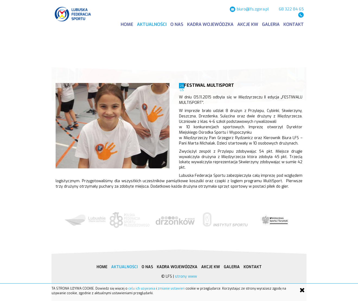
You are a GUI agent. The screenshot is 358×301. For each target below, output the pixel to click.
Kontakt (293, 23)
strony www (186, 276)
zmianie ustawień (171, 288)
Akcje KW (247, 23)
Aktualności (152, 23)
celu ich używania (141, 288)
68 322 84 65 (291, 8)
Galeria (271, 23)
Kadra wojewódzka (210, 23)
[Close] (302, 290)
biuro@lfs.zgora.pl (253, 8)
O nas (176, 23)
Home (127, 23)
